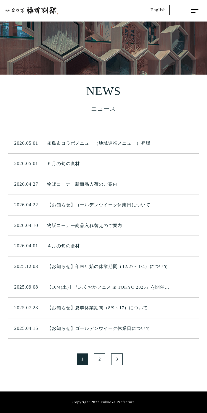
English (158, 9)
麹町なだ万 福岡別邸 (32, 11)
